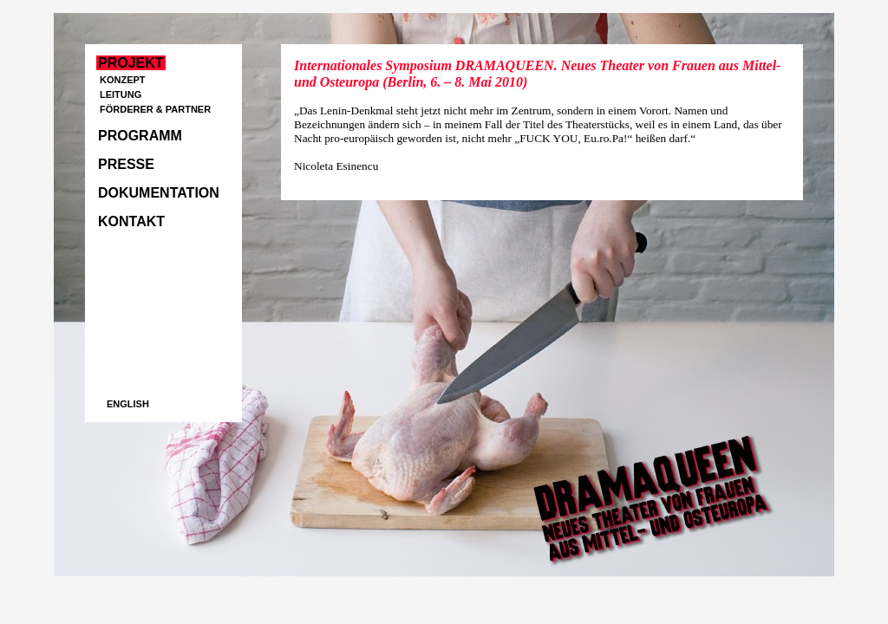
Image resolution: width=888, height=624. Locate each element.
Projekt (131, 62)
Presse (126, 164)
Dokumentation (158, 192)
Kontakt (131, 221)
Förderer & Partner (155, 109)
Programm (140, 135)
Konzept (123, 80)
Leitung (120, 94)
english (128, 404)
